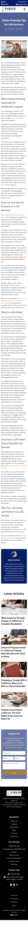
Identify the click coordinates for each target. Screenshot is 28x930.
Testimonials (14, 827)
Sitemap (14, 905)
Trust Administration (14, 858)
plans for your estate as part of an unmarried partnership (13, 300)
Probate (14, 852)
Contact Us (23, 2)
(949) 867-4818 (22, 4)
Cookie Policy (14, 902)
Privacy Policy (14, 895)
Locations (14, 824)
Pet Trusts (14, 864)
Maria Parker (19, 29)
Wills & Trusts (14, 855)
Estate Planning (14, 846)
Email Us (5, 4)
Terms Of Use (14, 899)
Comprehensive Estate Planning (14, 849)
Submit (14, 773)
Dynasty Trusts (14, 861)
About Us (14, 821)
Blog (6, 29)
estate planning (16, 118)
